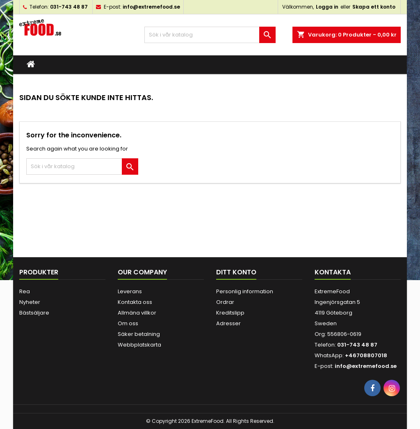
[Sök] (210, 35)
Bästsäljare (34, 313)
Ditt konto (236, 272)
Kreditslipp (230, 313)
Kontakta (333, 272)
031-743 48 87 (69, 6)
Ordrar (225, 302)
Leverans (130, 291)
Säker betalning (139, 334)
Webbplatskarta (139, 345)
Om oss (128, 323)
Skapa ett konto (373, 6)
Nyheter (29, 302)
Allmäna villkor (137, 313)
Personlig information (244, 291)
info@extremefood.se (151, 6)
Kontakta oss (135, 302)
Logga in (327, 6)
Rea (24, 291)
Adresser (228, 323)
